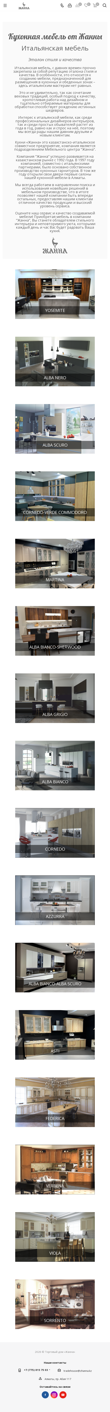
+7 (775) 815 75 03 (36, 1370)
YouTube (62, 1394)
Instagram (54, 1394)
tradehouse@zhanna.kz (77, 1370)
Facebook (45, 1394)
